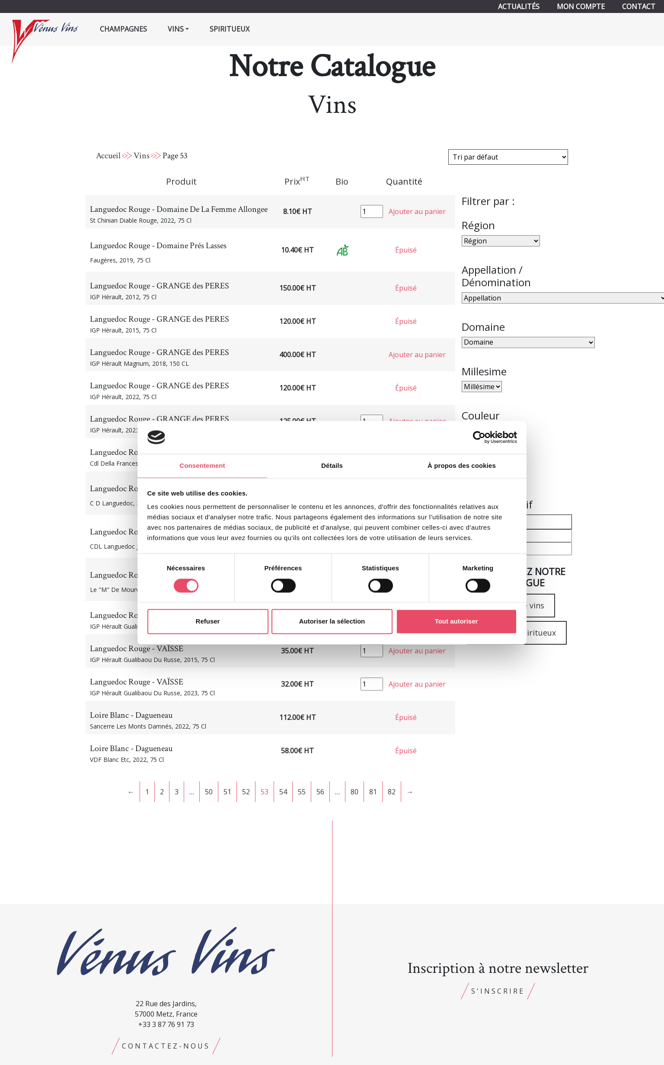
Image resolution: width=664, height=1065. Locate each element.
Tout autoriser (456, 622)
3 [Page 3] (177, 791)
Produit (181, 181)
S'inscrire (498, 991)
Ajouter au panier (417, 211)
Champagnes (123, 29)
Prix (297, 181)
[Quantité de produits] (372, 211)
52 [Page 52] (246, 791)
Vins (142, 155)
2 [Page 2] (162, 791)
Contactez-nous (166, 1046)
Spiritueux (229, 29)
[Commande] (508, 157)
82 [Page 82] (392, 791)
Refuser (208, 622)
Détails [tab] (332, 465)
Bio (341, 181)
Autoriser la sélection (332, 622)
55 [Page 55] (302, 791)
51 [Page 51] (227, 791)
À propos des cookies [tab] (462, 465)
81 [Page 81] (373, 791)
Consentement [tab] (202, 465)
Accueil (108, 155)
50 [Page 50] (209, 791)
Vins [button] (176, 29)
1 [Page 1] (147, 791)
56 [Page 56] (320, 791)
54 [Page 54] (283, 791)
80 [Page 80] (354, 791)
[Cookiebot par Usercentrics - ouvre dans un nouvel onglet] (479, 436)
